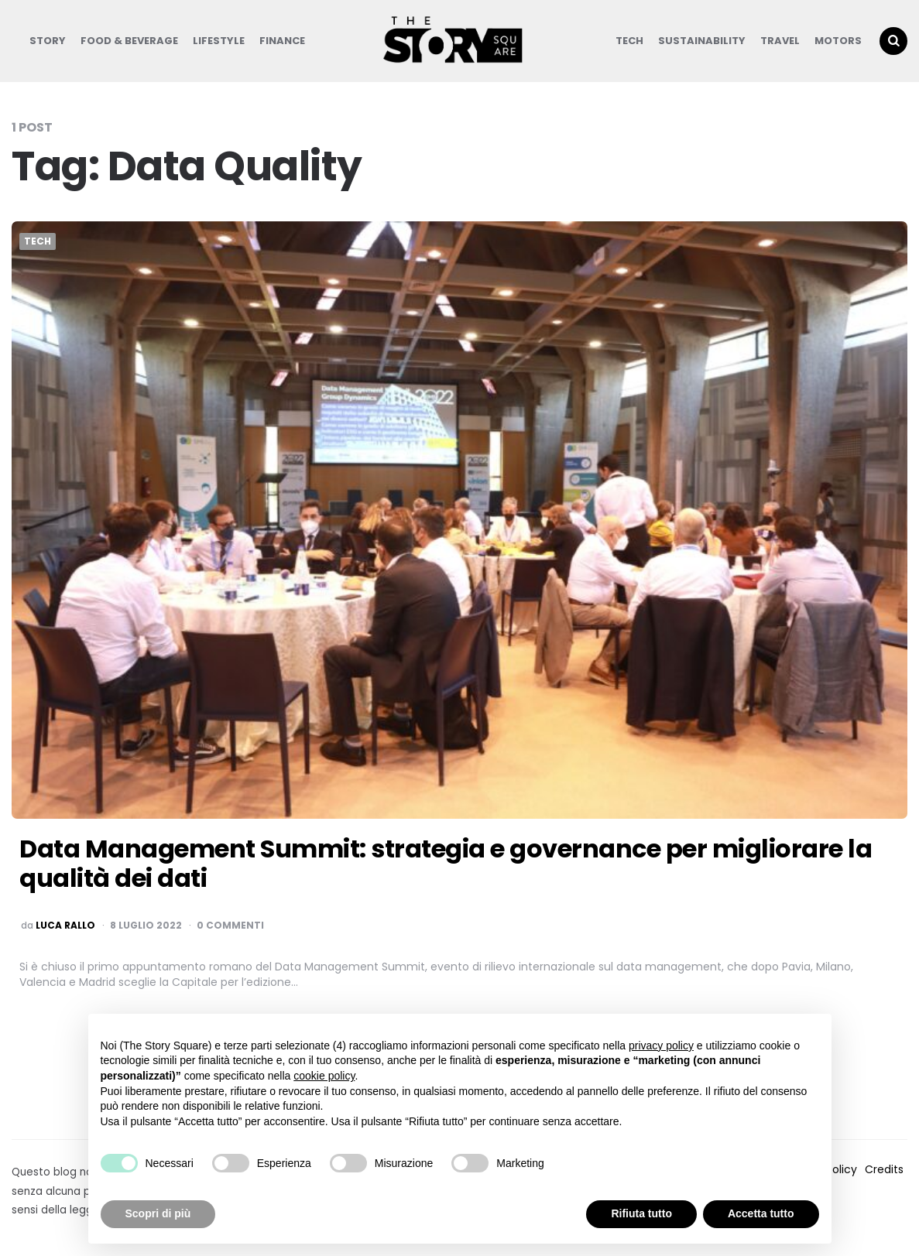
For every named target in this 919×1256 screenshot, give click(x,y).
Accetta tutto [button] (761, 1213)
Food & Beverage (129, 40)
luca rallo (65, 925)
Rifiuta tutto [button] (641, 1213)
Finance (282, 40)
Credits (884, 1169)
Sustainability (702, 40)
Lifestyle (219, 40)
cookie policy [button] (324, 1075)
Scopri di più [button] (158, 1213)
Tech (629, 40)
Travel (780, 40)
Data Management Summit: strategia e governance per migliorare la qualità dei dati (445, 863)
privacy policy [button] (661, 1045)
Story (47, 40)
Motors (838, 40)
